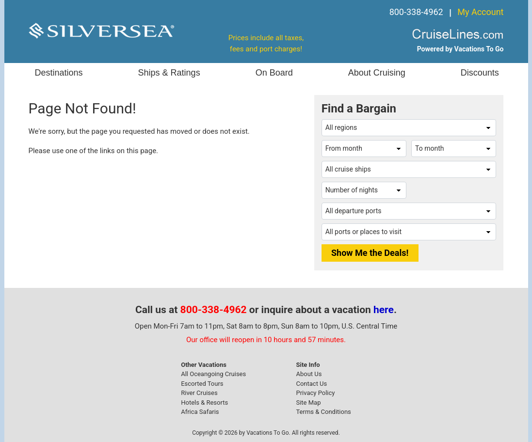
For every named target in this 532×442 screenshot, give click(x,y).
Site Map (308, 402)
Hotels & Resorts (204, 402)
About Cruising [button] (376, 73)
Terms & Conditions (323, 411)
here (383, 310)
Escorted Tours (202, 383)
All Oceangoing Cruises (213, 374)
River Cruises (199, 392)
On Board (274, 73)
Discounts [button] (480, 73)
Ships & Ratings (169, 73)
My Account (480, 12)
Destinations (59, 73)
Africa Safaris (200, 411)
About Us (309, 374)
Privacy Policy (315, 392)
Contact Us (311, 383)
